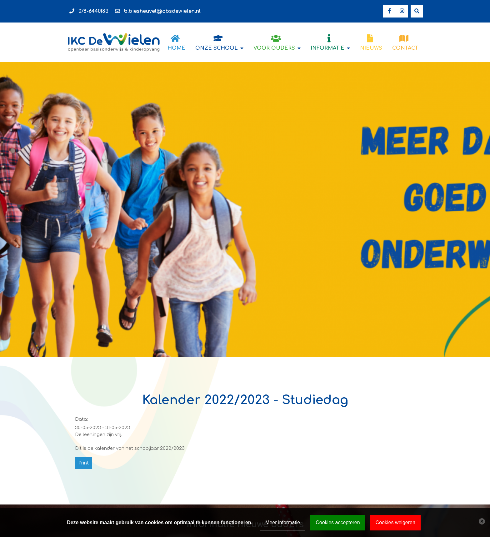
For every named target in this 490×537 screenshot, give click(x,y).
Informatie (327, 48)
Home (176, 48)
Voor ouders (274, 48)
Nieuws (371, 48)
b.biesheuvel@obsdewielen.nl (162, 11)
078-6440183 (93, 11)
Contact (405, 48)
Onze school (216, 48)
